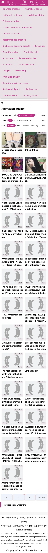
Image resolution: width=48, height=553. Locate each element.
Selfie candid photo (12, 89)
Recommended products (14, 39)
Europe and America (22, 120)
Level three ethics (35, 15)
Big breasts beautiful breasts (16, 46)
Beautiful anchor (11, 52)
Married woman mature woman (18, 27)
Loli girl (6, 70)
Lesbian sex (31, 89)
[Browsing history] (17, 517)
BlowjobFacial (30, 52)
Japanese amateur (11, 8)
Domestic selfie (10, 95)
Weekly (26, 125)
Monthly (34, 125)
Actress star (8, 58)
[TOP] (24, 521)
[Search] (41, 517)
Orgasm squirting (11, 33)
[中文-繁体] (14, 525)
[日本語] (33, 525)
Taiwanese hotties (27, 58)
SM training (20, 70)
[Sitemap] (31, 517)
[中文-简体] (24, 525)
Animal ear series (33, 8)
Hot (18, 125)
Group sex (40, 46)
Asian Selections (26, 64)
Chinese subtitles (11, 21)
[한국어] (40, 525)
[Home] (5, 517)
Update (11, 125)
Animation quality (11, 76)
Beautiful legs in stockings (15, 83)
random (41, 497)
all (15, 115)
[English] (5, 525)
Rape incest (8, 64)
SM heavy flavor (30, 95)
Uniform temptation (12, 15)
